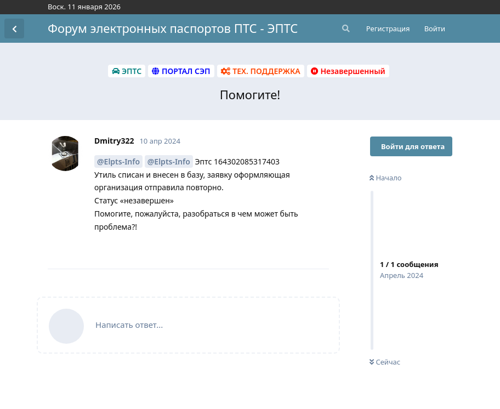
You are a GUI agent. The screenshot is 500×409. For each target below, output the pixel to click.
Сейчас (385, 362)
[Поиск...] (345, 28)
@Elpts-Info (118, 161)
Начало (386, 178)
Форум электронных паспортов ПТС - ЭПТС (173, 28)
